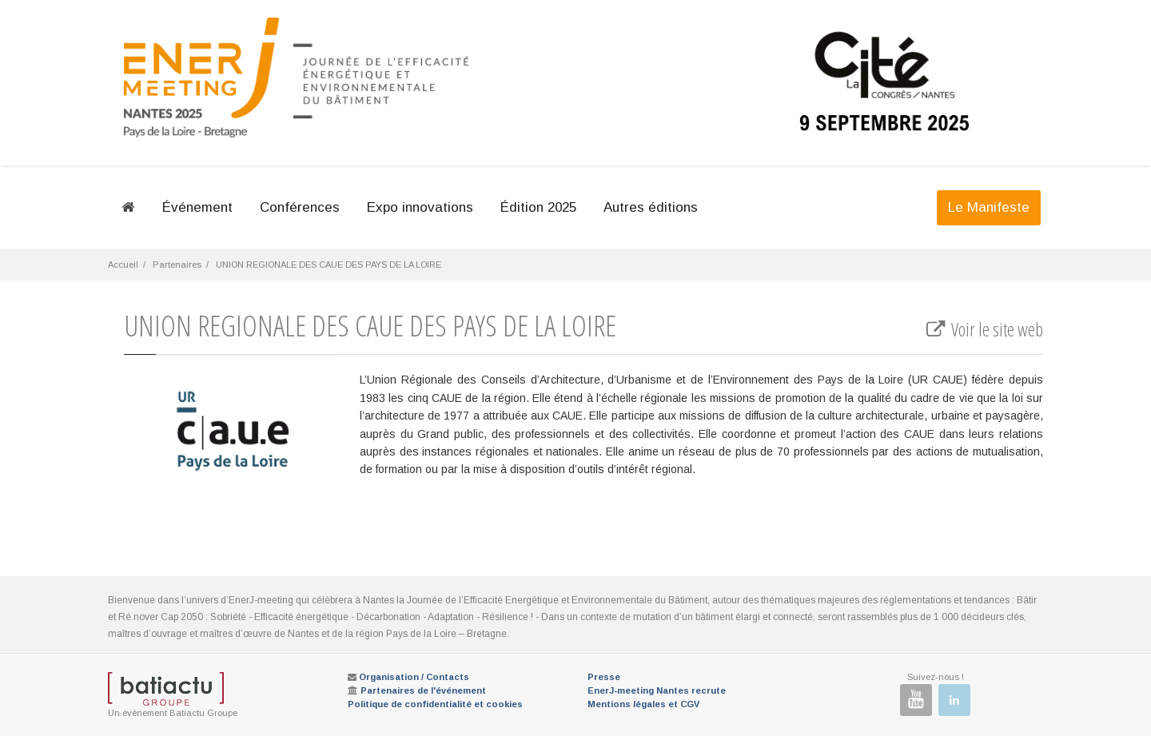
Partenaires (177, 264)
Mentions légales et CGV (643, 704)
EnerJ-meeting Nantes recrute (656, 690)
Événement (197, 207)
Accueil (123, 264)
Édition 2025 (538, 207)
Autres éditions (650, 207)
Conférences (300, 207)
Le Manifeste (989, 207)
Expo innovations (420, 207)
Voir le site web (983, 329)
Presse (603, 677)
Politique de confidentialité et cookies (435, 704)
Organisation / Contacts (414, 677)
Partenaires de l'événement (423, 690)
